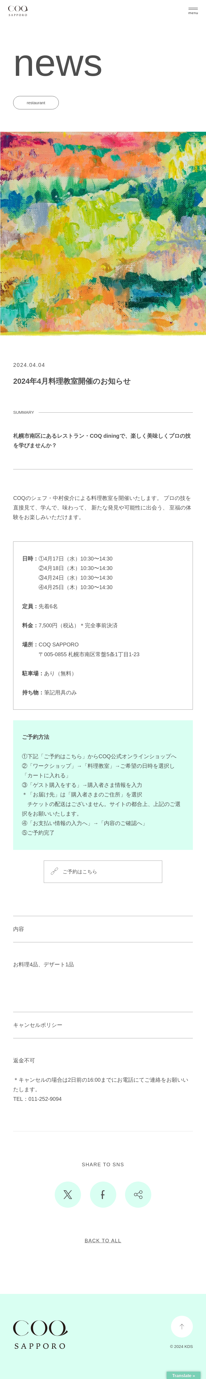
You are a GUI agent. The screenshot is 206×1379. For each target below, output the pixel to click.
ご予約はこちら (80, 871)
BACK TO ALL (103, 1240)
